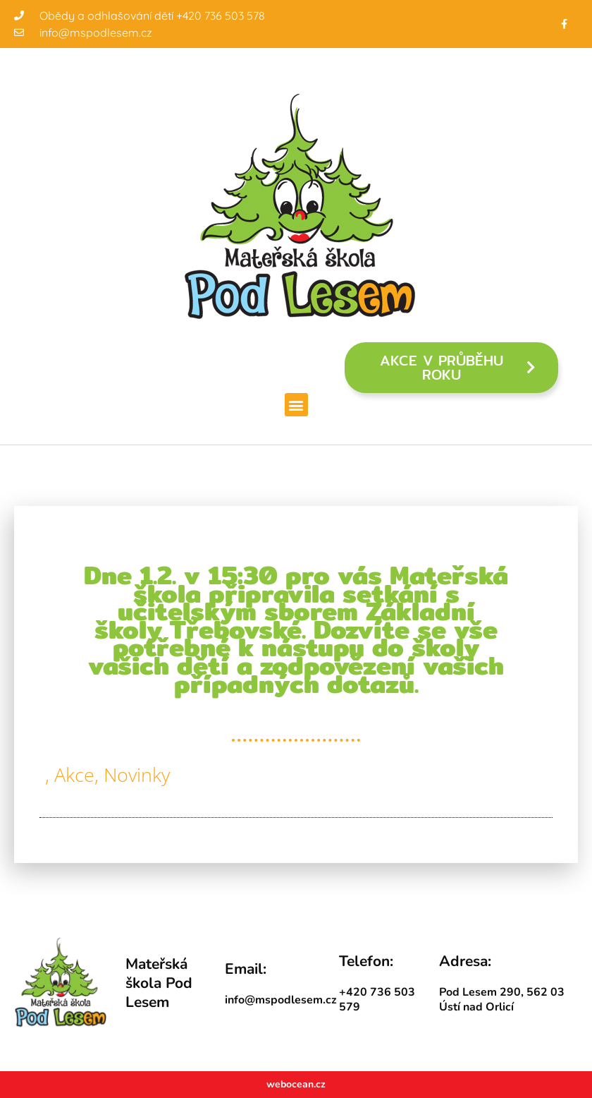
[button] (296, 404)
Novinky (137, 774)
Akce (74, 774)
